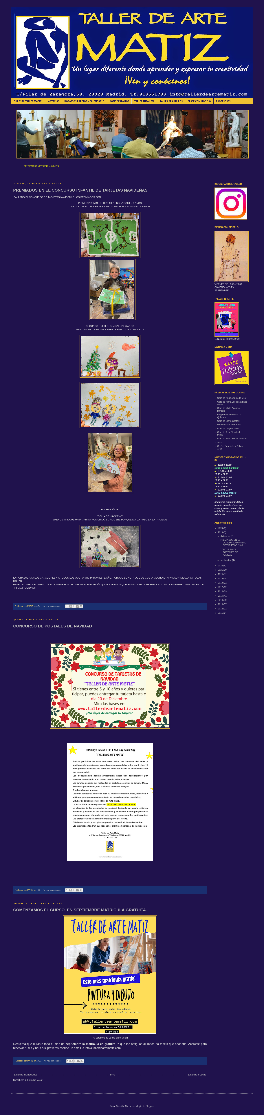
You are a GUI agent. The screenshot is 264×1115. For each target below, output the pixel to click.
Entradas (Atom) (35, 1080)
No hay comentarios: (52, 606)
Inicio (112, 1074)
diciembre (226, 536)
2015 (220, 596)
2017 (220, 587)
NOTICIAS (53, 101)
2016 (220, 591)
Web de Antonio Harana (229, 424)
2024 (220, 528)
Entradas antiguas (197, 1074)
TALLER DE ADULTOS (171, 101)
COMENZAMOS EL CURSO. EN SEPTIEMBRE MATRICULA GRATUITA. (80, 910)
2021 (220, 570)
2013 (220, 604)
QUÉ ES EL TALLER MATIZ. (28, 101)
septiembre (226, 560)
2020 (220, 574)
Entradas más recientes (25, 1074)
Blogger (149, 1106)
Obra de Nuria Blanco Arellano (232, 438)
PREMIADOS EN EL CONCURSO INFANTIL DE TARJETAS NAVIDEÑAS (80, 190)
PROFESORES (223, 101)
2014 (220, 600)
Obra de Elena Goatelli (228, 421)
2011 (220, 613)
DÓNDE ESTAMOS (119, 101)
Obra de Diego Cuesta (228, 428)
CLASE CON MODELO (199, 101)
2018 (220, 582)
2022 (220, 565)
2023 (220, 532)
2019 (220, 578)
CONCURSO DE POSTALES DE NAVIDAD (52, 626)
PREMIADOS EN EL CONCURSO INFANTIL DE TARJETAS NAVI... (233, 543)
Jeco (219, 442)
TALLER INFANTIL (144, 101)
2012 (220, 608)
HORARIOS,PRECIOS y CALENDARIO (84, 101)
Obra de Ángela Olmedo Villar (231, 398)
